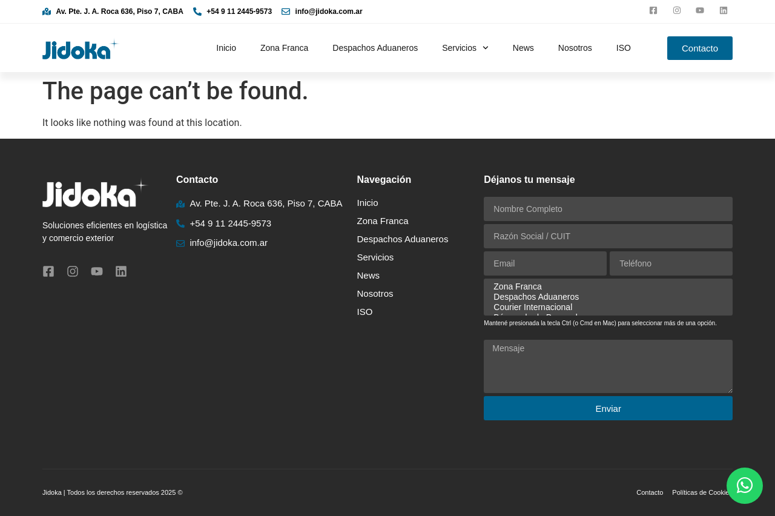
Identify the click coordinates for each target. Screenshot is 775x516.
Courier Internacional (606, 307)
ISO (623, 48)
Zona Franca (284, 48)
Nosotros (575, 48)
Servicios (465, 48)
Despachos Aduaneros (375, 48)
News (523, 48)
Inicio (226, 48)
